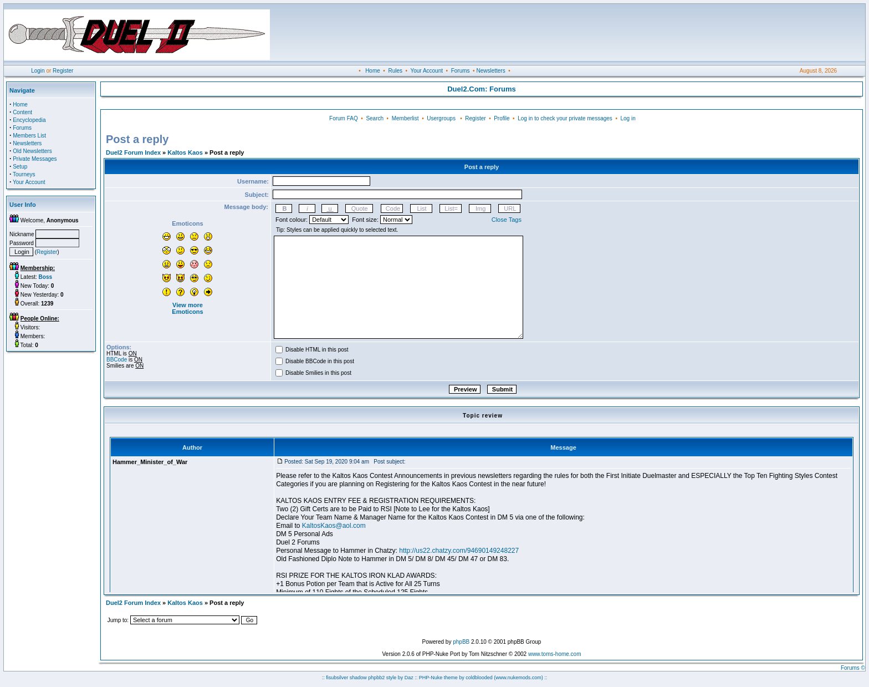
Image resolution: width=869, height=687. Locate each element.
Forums (460, 71)
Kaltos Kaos (185, 152)
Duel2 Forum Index (133, 152)
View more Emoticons (187, 308)
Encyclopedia (29, 120)
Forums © (853, 668)
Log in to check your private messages (565, 118)
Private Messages (35, 159)
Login (37, 71)
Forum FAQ (343, 118)
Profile (501, 118)
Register (63, 71)
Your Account (426, 71)
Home (372, 71)
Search (375, 118)
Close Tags (507, 219)
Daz (409, 677)
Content (22, 112)
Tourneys (24, 174)
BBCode (116, 360)
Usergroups (441, 118)
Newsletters (490, 71)
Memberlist (405, 118)
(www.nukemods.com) (518, 677)
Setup (20, 167)
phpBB (461, 642)
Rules (395, 71)
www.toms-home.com (554, 654)
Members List (29, 136)
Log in (627, 118)
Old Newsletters (32, 151)
